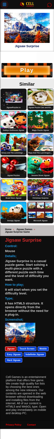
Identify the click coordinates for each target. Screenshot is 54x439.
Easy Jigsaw (14, 354)
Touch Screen (27, 348)
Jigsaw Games (24, 229)
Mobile (43, 348)
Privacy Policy (13, 425)
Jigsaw (11, 348)
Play (27, 70)
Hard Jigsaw (13, 360)
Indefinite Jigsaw (34, 354)
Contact (31, 425)
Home (8, 229)
